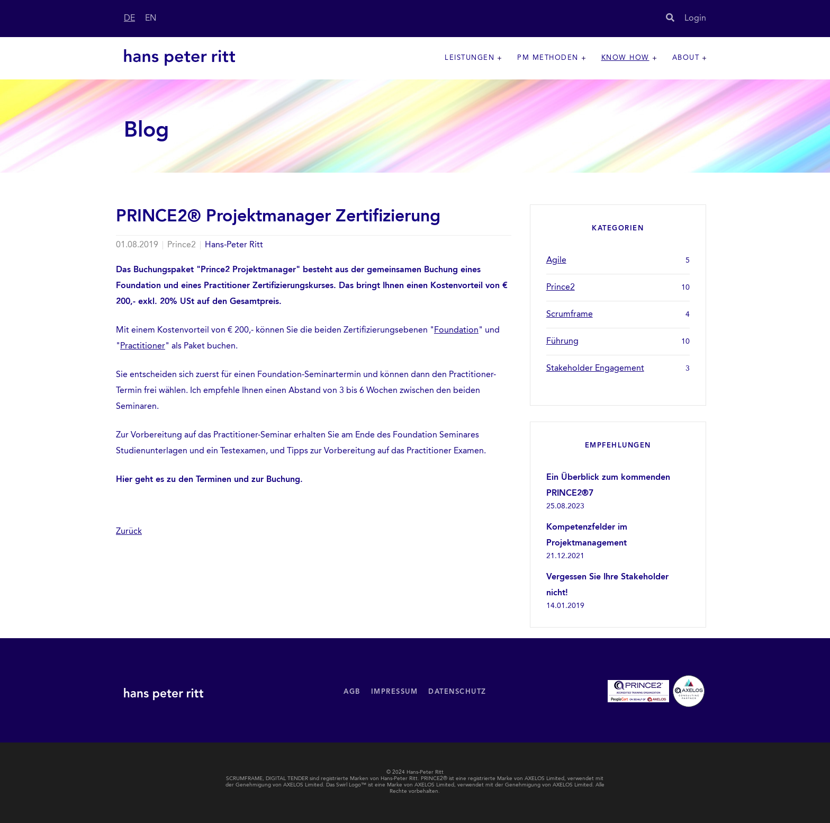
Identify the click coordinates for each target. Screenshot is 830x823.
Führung (618, 342)
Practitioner (142, 346)
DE (129, 18)
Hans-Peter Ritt (234, 245)
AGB (352, 691)
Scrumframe (618, 315)
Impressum (394, 691)
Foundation (456, 330)
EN (150, 18)
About (686, 58)
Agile (618, 261)
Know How (625, 58)
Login (695, 18)
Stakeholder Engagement (618, 369)
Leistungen (469, 58)
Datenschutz (457, 691)
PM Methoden (548, 58)
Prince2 (618, 288)
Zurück (129, 531)
